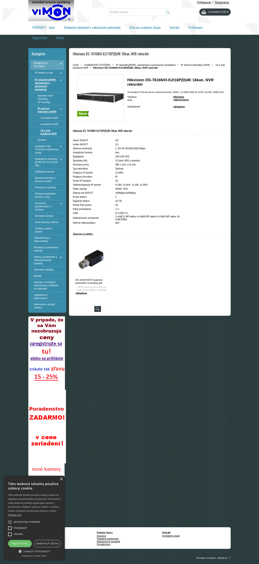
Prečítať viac (14, 514)
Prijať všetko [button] (20, 543)
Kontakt (174, 27)
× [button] (61, 479)
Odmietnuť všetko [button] (47, 543)
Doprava (101, 536)
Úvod (76, 65)
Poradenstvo (103, 544)
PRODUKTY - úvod (43, 27)
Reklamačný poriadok (108, 541)
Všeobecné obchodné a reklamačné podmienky (92, 27)
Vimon (60, 37)
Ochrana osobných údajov (145, 27)
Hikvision (178, 97)
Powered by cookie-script (34, 556)
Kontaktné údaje (171, 536)
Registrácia (222, 2)
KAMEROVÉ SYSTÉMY (98, 65)
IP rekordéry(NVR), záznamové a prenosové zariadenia (146, 65)
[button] (34, 551)
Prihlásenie (204, 2)
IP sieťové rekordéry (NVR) (195, 65)
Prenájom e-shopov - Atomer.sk (213, 558)
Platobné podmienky (108, 538)
